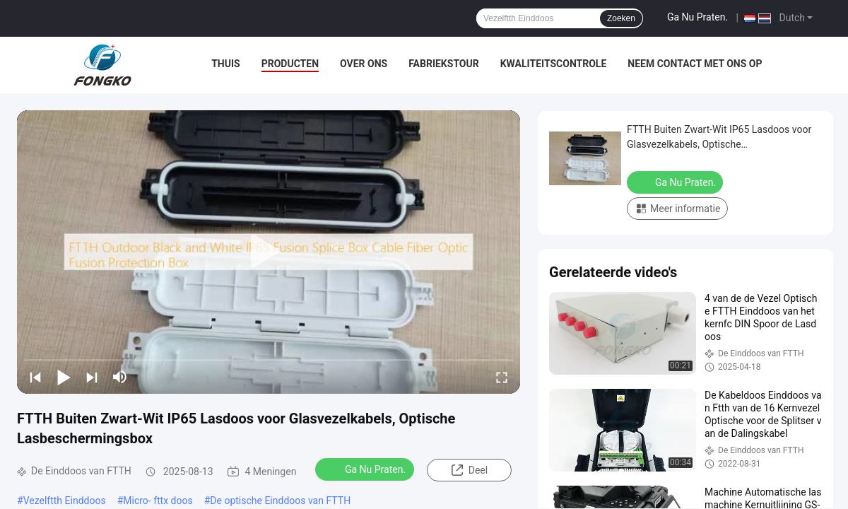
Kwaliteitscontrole (553, 63)
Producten (290, 63)
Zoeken (621, 18)
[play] (268, 251)
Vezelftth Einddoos (64, 500)
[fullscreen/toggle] (502, 376)
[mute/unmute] (120, 376)
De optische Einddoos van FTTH (280, 500)
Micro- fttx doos (157, 500)
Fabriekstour (443, 63)
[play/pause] (63, 376)
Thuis (225, 63)
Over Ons (363, 63)
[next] (92, 376)
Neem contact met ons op (695, 63)
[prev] (35, 376)
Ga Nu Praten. (697, 17)
